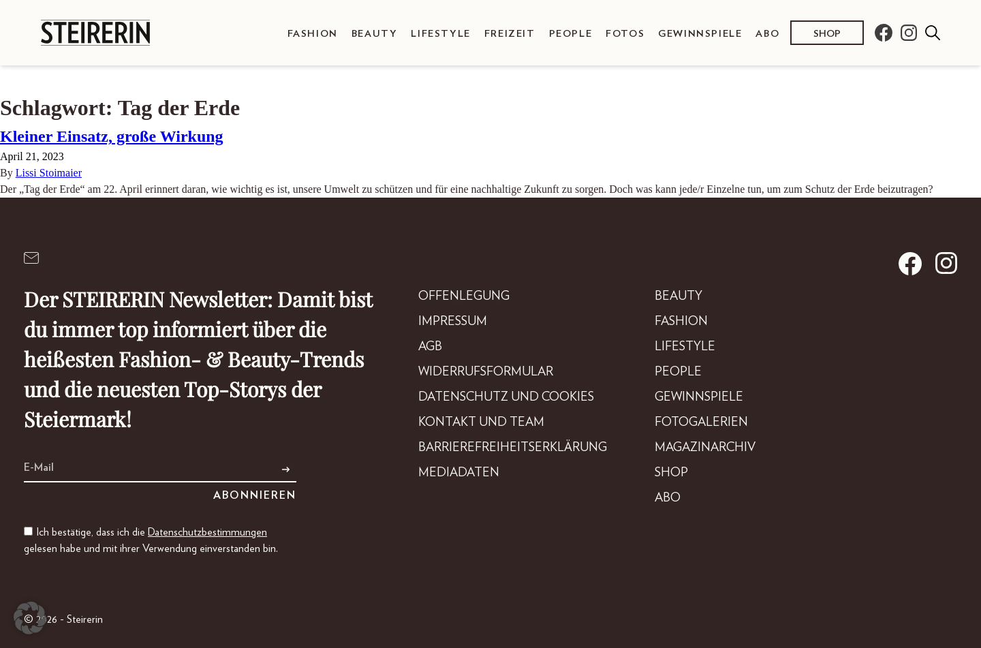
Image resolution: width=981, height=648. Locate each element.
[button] (30, 618)
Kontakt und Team (481, 422)
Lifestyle (440, 34)
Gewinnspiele (700, 34)
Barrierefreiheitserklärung (512, 448)
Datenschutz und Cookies (506, 397)
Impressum (452, 321)
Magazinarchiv (705, 448)
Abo (767, 34)
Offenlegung (464, 296)
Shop (827, 34)
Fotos (625, 34)
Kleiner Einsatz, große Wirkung (111, 136)
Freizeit (509, 34)
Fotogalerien (701, 422)
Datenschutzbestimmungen (207, 532)
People (571, 34)
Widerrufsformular (485, 372)
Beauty (375, 34)
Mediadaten (458, 473)
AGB (430, 347)
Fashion (312, 34)
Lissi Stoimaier (49, 173)
